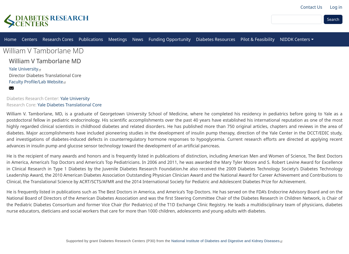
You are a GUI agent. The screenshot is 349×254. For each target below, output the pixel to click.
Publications (91, 39)
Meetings (117, 39)
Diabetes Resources (215, 39)
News (137, 39)
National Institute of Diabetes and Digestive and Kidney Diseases (227, 241)
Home (10, 39)
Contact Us (311, 7)
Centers (29, 39)
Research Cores (58, 39)
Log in (336, 7)
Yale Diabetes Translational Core (70, 105)
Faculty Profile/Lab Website (37, 82)
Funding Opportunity (170, 39)
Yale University (25, 69)
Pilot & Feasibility (258, 39)
